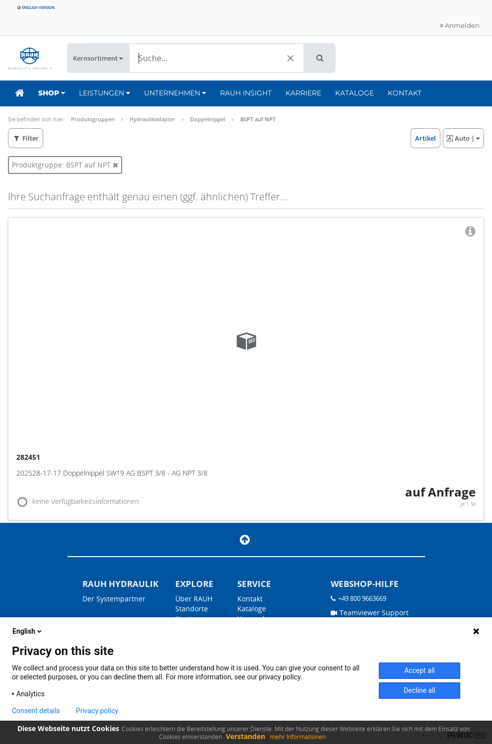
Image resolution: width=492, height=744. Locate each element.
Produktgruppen (93, 119)
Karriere (303, 92)
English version (36, 7)
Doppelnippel (207, 119)
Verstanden (245, 736)
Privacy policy (97, 711)
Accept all (419, 670)
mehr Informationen (298, 737)
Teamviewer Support (370, 612)
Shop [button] (51, 92)
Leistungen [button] (104, 92)
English (27, 631)
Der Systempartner (113, 598)
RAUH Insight (246, 92)
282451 (29, 457)
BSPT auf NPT (258, 119)
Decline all (419, 690)
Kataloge (354, 92)
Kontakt (405, 92)
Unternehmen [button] (175, 92)
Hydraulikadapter (152, 119)
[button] (320, 58)
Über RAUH (193, 598)
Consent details (36, 711)
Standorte (191, 608)
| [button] (463, 138)
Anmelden (460, 25)
